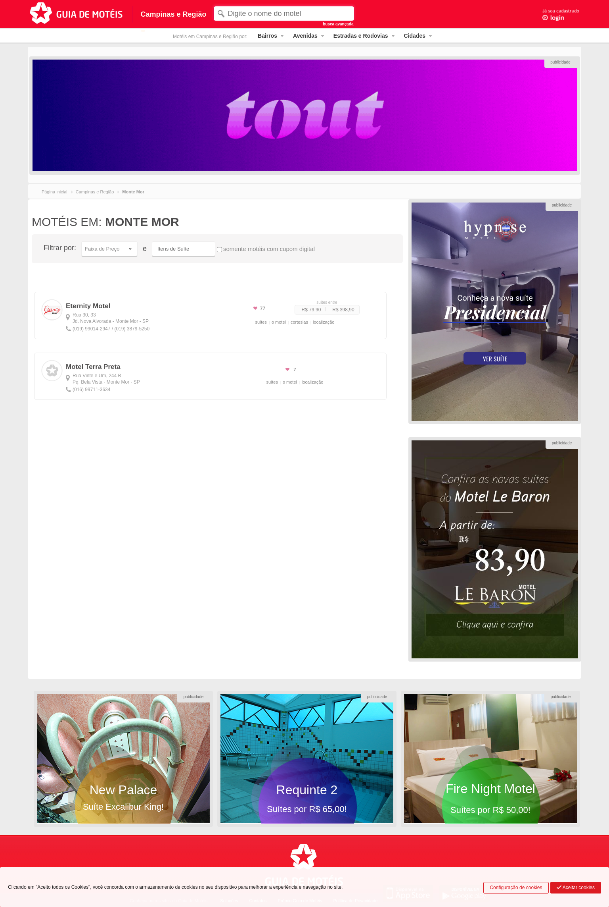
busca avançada (338, 24)
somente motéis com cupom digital (266, 248)
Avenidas (305, 36)
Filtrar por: (60, 248)
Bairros (267, 36)
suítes (261, 322)
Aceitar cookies (576, 887)
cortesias (299, 322)
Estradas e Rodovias (360, 36)
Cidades (414, 36)
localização (323, 322)
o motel (279, 322)
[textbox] (283, 13)
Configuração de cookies (516, 887)
